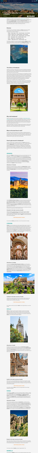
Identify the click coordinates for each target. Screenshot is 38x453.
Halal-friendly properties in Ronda (19, 444)
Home (1, 2)
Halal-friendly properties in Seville (19, 385)
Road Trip (5, 11)
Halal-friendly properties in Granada (19, 217)
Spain (8, 11)
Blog (3, 2)
